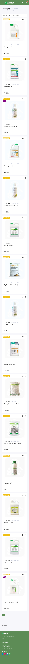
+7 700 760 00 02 (6, 645)
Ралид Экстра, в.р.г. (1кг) (11, 404)
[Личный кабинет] (23, 2)
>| (22, 615)
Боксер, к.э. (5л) (8, 47)
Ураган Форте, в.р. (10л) (11, 602)
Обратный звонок (6, 646)
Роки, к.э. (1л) (8, 483)
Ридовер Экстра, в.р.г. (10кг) (12, 443)
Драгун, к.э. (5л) (8, 245)
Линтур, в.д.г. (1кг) (9, 364)
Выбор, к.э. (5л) (8, 86)
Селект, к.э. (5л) (8, 522)
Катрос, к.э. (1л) (8, 324)
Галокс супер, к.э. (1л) (10, 126)
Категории (6, 15)
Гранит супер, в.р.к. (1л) (11, 205)
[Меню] (2, 2)
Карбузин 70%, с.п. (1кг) (11, 285)
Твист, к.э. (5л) (8, 562)
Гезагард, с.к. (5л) (9, 166)
